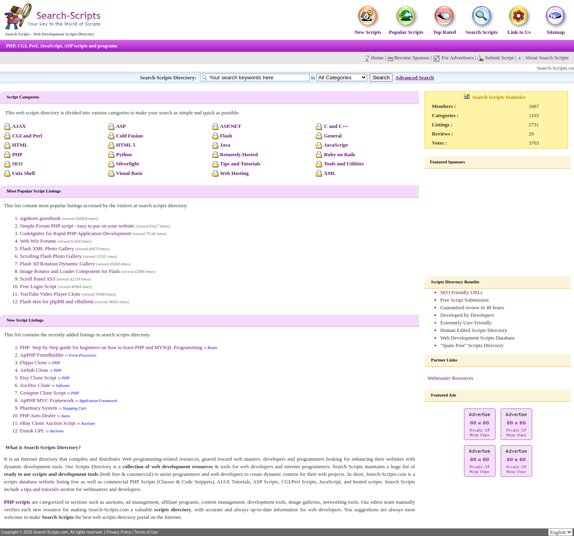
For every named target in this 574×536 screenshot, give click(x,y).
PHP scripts (17, 502)
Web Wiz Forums (38, 241)
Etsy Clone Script (38, 378)
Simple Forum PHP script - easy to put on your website (77, 226)
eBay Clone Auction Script (48, 423)
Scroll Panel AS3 (37, 279)
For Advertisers (453, 58)
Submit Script (495, 58)
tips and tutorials (41, 489)
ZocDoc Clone (35, 385)
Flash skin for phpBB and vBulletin (57, 301)
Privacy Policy (118, 532)
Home (377, 58)
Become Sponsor (408, 58)
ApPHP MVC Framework (47, 400)
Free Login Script (38, 286)
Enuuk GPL (32, 431)
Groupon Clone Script (43, 393)
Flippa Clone (33, 362)
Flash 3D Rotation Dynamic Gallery (57, 264)
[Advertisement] (498, 222)
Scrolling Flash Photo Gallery (51, 256)
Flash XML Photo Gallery (47, 248)
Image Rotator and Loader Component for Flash (70, 271)
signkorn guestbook (40, 218)
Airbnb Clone (34, 370)
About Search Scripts (546, 58)
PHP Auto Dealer (38, 415)
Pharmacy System (38, 408)
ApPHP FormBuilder (42, 355)
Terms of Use (146, 532)
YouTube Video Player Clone (50, 294)
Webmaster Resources (451, 378)
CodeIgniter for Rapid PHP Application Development (75, 233)
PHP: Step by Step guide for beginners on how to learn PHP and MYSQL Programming (111, 347)
